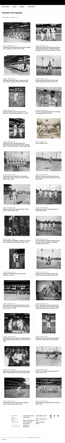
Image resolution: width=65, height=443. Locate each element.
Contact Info (26, 425)
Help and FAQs (26, 423)
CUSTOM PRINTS (5, 6)
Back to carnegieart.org (41, 419)
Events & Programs (40, 422)
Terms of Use (31, 437)
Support (37, 423)
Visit (37, 420)
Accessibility (3, 439)
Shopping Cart (26, 426)
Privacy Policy (38, 437)
